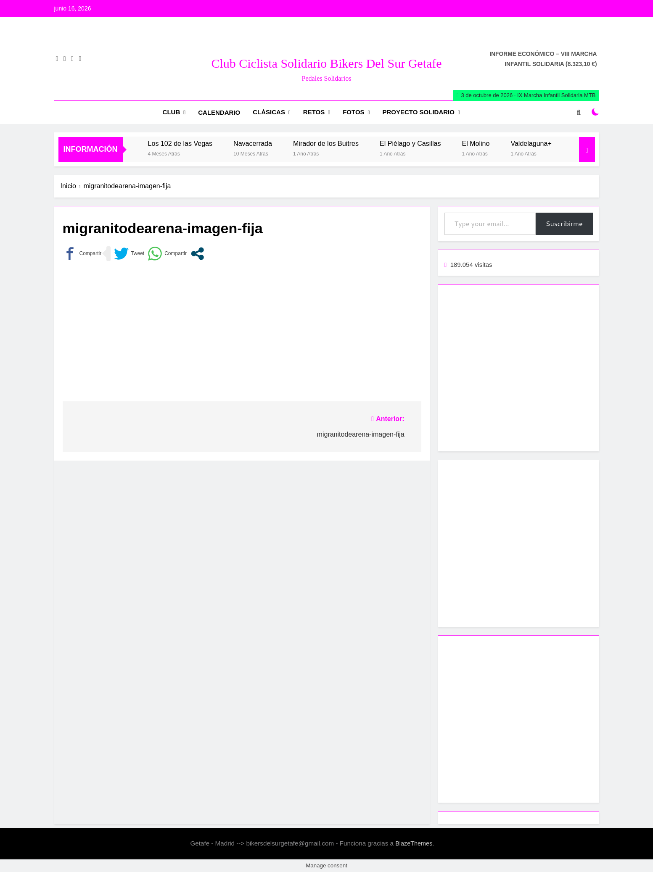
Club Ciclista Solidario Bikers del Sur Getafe (326, 63)
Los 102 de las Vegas (180, 143)
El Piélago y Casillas (410, 143)
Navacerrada (252, 143)
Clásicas (269, 112)
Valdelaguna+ (530, 143)
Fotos (353, 112)
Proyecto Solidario (419, 112)
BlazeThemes (413, 843)
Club (171, 112)
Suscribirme (564, 223)
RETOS (314, 112)
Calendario (219, 112)
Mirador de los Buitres (326, 143)
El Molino (475, 143)
